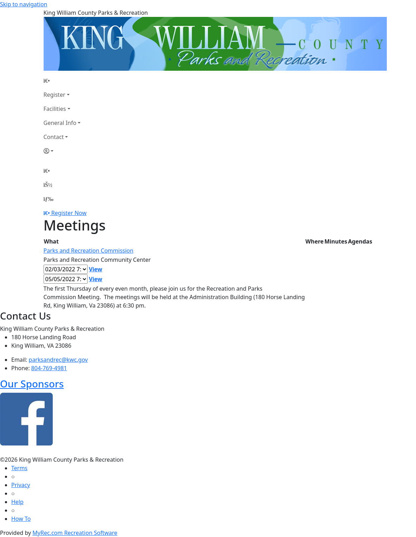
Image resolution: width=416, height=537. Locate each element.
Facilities (55, 109)
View (95, 269)
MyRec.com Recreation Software (74, 533)
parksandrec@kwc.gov (58, 360)
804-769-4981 (49, 368)
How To (21, 519)
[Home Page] (62, 81)
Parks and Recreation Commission (89, 250)
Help (17, 502)
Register (54, 95)
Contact (54, 137)
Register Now (69, 213)
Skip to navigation (23, 4)
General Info (60, 123)
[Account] (62, 151)
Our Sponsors (32, 383)
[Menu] (48, 199)
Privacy (20, 485)
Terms (19, 468)
